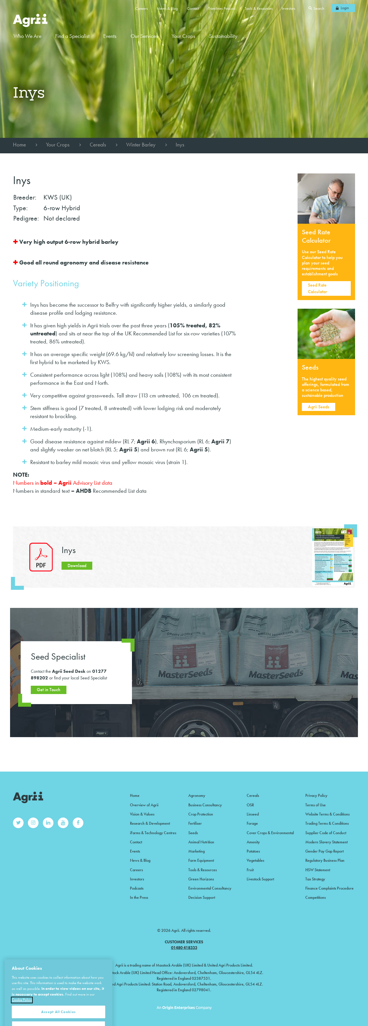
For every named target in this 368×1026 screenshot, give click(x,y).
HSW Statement (317, 869)
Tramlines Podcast (221, 8)
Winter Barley (141, 144)
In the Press (139, 897)
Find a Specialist (72, 36)
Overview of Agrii (144, 804)
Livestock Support (260, 879)
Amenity (253, 842)
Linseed (253, 814)
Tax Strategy (315, 879)
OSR (250, 804)
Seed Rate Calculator (317, 288)
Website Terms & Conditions (327, 814)
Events (109, 36)
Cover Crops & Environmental (270, 832)
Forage (252, 823)
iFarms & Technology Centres (153, 832)
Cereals (98, 144)
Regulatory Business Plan (324, 860)
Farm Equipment (201, 860)
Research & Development (150, 823)
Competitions (315, 897)
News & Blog (167, 8)
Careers (141, 8)
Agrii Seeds (318, 407)
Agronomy (196, 795)
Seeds (193, 832)
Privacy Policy (316, 795)
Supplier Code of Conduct (325, 832)
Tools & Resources (259, 8)
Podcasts (136, 888)
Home (19, 144)
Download (77, 566)
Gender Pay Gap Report (324, 851)
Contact (193, 8)
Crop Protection (200, 814)
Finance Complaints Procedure (329, 888)
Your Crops (58, 144)
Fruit (250, 869)
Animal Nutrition (201, 842)
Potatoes (253, 851)
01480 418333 (184, 947)
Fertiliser (195, 823)
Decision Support (201, 897)
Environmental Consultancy (209, 888)
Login (345, 7)
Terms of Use (315, 804)
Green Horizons (201, 879)
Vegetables (255, 860)
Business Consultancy (205, 804)
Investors (288, 8)
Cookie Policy (22, 1015)
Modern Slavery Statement (326, 842)
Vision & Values (142, 814)
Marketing (196, 851)
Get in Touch (48, 690)
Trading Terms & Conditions (327, 823)
